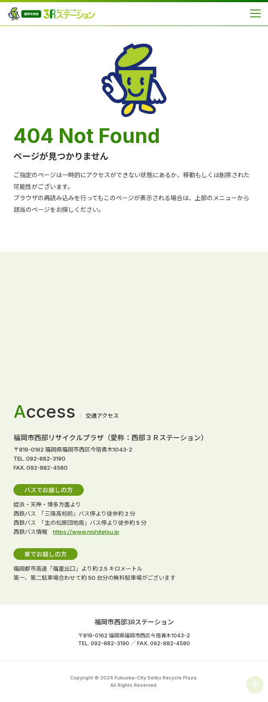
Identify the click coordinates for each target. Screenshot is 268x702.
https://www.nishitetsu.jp (86, 531)
